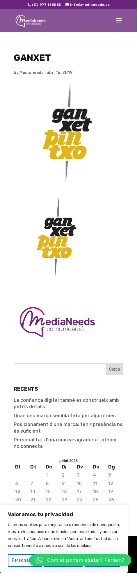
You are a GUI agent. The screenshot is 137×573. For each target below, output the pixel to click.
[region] (64, 539)
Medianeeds (31, 72)
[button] (80, 560)
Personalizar (25, 560)
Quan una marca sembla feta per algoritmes (65, 415)
